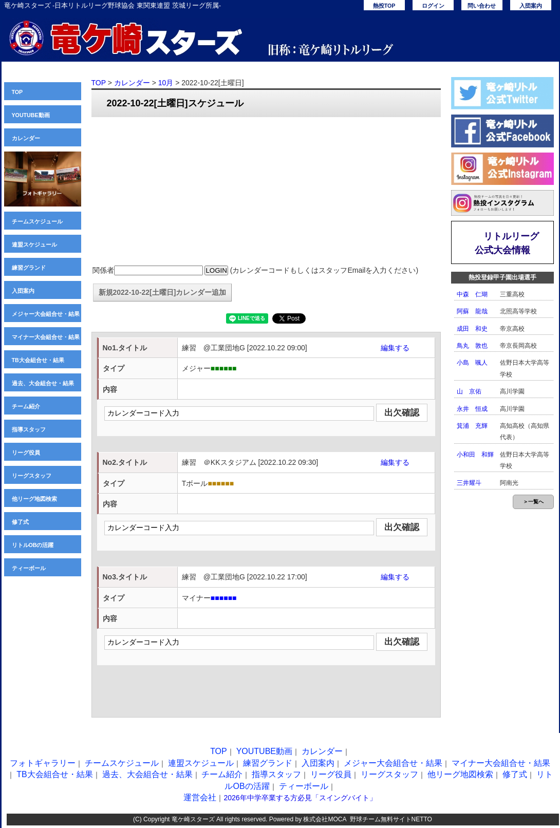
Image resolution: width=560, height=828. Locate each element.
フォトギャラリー (43, 763)
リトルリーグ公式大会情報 (507, 243)
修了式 (20, 522)
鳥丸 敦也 (472, 345)
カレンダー (26, 138)
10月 (166, 83)
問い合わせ (482, 6)
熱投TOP (384, 6)
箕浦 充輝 (472, 425)
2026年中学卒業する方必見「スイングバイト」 (299, 798)
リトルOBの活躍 (33, 545)
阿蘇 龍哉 (472, 311)
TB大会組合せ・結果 (38, 360)
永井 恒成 (472, 408)
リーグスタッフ (31, 476)
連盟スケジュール (34, 244)
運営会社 (199, 797)
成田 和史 (472, 328)
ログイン (433, 6)
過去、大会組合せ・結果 (43, 383)
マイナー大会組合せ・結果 (46, 337)
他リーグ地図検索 (34, 499)
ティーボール (29, 568)
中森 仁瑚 (472, 294)
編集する (395, 348)
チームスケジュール (37, 221)
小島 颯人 (472, 362)
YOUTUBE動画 (31, 115)
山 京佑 (469, 391)
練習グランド (29, 268)
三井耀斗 (469, 482)
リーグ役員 (26, 452)
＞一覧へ (533, 501)
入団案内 (530, 6)
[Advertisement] (266, 192)
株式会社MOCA (324, 819)
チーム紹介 (26, 406)
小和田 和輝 (475, 454)
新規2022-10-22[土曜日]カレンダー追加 (163, 292)
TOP (17, 92)
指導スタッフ (29, 429)
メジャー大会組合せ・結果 (46, 314)
